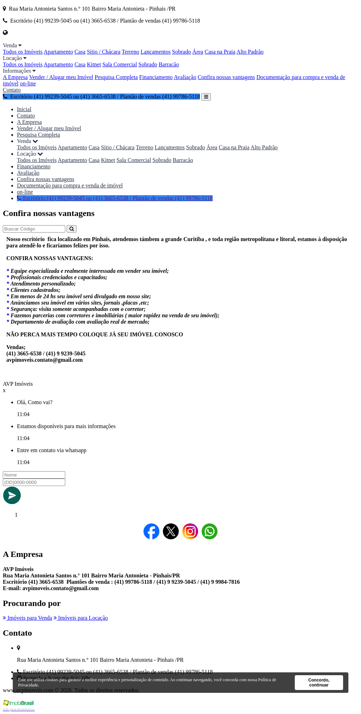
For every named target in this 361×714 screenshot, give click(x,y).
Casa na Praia (219, 52)
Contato (12, 90)
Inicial (24, 109)
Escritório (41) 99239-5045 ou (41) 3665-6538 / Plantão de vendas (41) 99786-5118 (101, 97)
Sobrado (181, 52)
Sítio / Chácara (103, 52)
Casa (79, 52)
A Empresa (15, 77)
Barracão (169, 64)
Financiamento (156, 77)
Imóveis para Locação (81, 618)
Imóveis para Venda (27, 618)
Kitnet (94, 64)
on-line (28, 83)
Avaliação (185, 77)
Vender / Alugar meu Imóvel (61, 77)
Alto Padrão (250, 52)
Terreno (130, 52)
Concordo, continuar (319, 683)
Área (197, 52)
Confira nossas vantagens (226, 77)
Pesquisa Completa (116, 77)
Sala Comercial (119, 64)
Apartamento (58, 52)
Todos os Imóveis (23, 52)
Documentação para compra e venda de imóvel (70, 185)
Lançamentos (156, 52)
